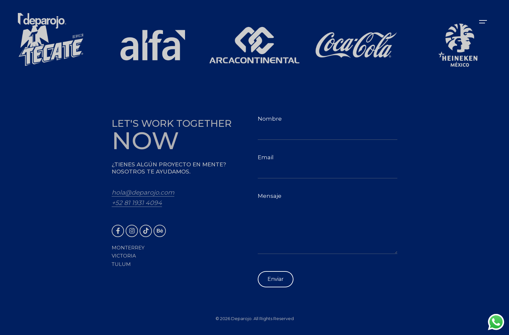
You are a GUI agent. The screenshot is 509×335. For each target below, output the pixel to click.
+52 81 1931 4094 (137, 203)
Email (327, 166)
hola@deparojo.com (143, 192)
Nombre (327, 127)
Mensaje (327, 223)
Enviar (275, 279)
